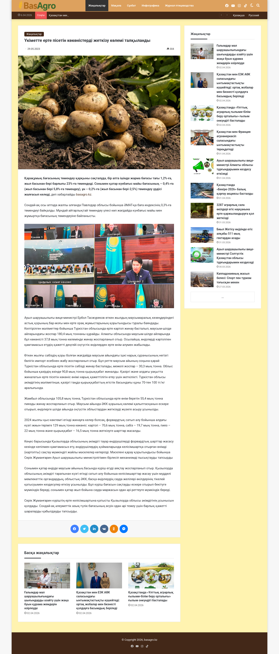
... (222, 297)
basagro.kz (83, 194)
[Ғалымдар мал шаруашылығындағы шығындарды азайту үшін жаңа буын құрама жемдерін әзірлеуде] (47, 575)
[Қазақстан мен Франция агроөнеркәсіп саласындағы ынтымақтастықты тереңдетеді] (202, 137)
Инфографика (150, 5)
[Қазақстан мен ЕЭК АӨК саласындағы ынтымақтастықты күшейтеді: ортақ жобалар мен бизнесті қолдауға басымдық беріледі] (99, 575)
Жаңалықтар (96, 5)
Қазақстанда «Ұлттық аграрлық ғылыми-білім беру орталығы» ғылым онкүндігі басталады (150, 596)
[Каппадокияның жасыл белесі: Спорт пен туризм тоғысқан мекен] (202, 279)
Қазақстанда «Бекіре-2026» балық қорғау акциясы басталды (235, 189)
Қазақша (238, 15)
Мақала (116, 5)
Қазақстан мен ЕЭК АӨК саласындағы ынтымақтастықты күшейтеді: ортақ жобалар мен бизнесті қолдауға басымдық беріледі (98, 600)
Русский (254, 15)
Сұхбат (131, 5)
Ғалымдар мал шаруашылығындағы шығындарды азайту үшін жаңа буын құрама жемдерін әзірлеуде (46, 600)
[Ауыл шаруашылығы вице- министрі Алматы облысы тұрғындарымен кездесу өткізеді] (202, 166)
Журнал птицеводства (179, 5)
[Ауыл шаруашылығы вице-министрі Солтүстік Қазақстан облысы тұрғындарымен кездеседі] (202, 255)
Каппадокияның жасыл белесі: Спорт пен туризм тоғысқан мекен (234, 278)
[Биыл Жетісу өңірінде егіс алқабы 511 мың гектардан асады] (202, 235)
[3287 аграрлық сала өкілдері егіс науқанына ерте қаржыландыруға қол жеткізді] (202, 210)
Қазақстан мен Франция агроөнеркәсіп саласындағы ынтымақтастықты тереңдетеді (234, 140)
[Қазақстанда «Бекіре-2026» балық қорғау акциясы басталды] (202, 190)
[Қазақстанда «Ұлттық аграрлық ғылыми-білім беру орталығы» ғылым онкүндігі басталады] (151, 575)
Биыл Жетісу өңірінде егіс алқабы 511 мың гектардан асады (235, 234)
